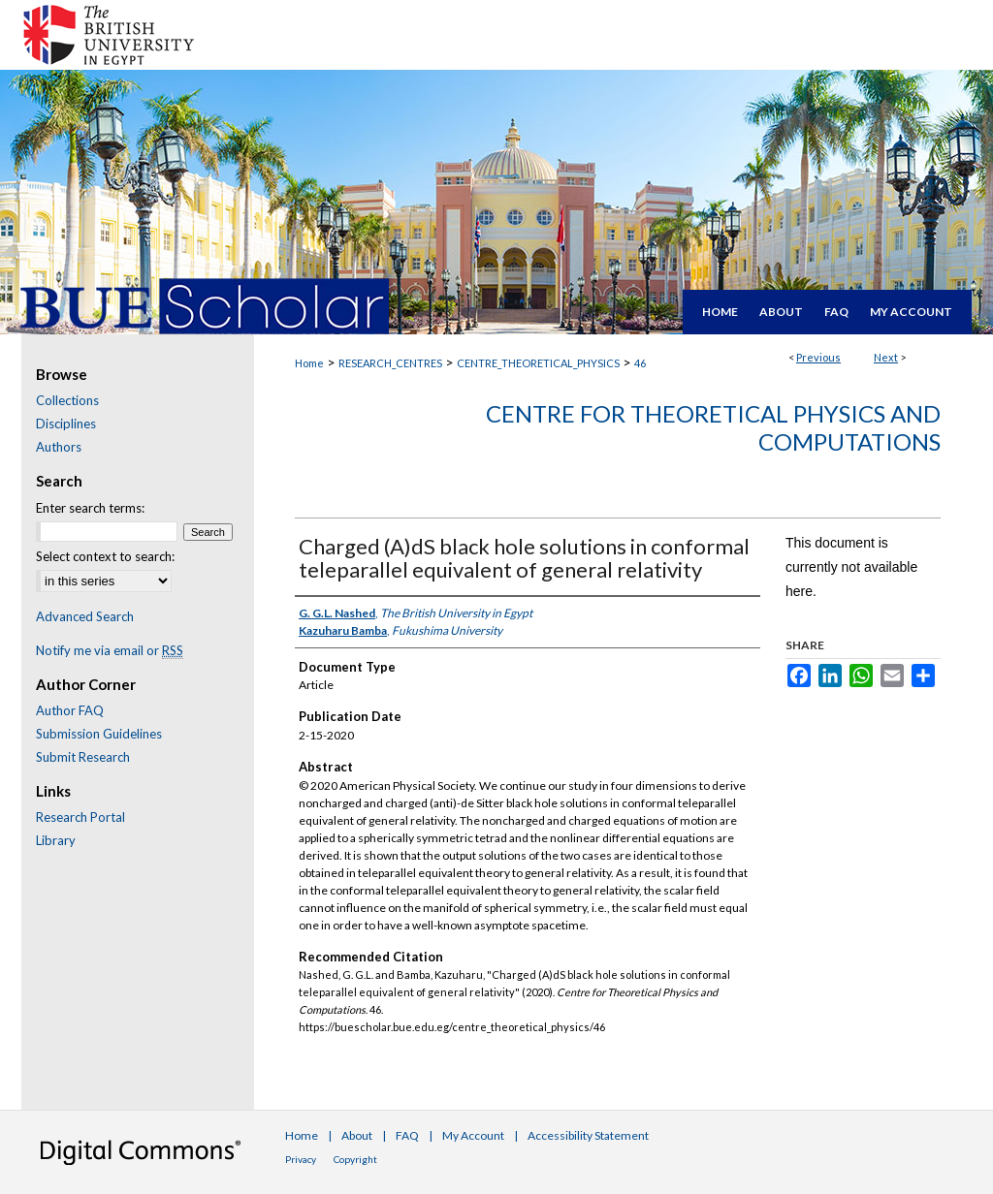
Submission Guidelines (99, 733)
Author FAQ (70, 710)
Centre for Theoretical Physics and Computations (713, 427)
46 (640, 363)
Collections (67, 400)
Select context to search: (105, 556)
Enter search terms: (90, 508)
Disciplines (66, 423)
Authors (58, 447)
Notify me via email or (109, 650)
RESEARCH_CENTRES (390, 363)
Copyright (355, 1159)
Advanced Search (85, 616)
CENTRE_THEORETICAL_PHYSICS (538, 363)
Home (309, 363)
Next (886, 357)
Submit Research (83, 757)
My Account (473, 1135)
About (356, 1135)
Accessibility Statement (588, 1135)
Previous (818, 357)
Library (56, 840)
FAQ (407, 1135)
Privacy (300, 1159)
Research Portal (80, 817)
